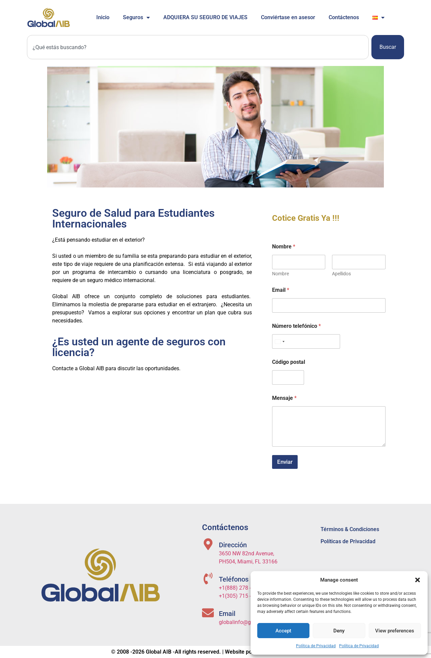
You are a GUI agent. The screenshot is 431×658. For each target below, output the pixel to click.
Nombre (280, 273)
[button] (417, 580)
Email (280, 290)
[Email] (208, 613)
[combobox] (198, 47)
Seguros (136, 17)
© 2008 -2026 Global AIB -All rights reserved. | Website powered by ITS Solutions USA (215, 652)
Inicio (102, 17)
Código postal (288, 362)
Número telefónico (296, 326)
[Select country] (279, 341)
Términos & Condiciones (350, 529)
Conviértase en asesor (288, 17)
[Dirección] (208, 544)
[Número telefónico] (306, 341)
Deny (338, 631)
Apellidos (341, 273)
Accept (283, 631)
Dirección (233, 545)
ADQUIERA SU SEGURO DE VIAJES (205, 17)
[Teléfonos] (208, 578)
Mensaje (284, 398)
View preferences (394, 631)
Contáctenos (344, 17)
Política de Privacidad (316, 646)
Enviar (285, 461)
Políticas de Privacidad (348, 541)
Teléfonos (233, 579)
